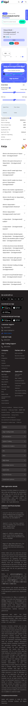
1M (5, 56)
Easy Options (4, 382)
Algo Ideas (4, 384)
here (17, 582)
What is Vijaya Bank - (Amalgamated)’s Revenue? (11, 206)
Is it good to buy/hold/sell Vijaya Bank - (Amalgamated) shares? (12, 276)
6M (11, 56)
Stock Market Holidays (20, 393)
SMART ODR (22, 410)
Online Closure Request (17, 412)
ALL (21, 56)
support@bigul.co (9, 330)
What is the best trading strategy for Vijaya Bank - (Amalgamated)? (13, 267)
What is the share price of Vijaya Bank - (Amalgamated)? (12, 155)
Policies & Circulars (18, 407)
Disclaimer (4, 410)
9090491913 (7, 327)
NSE (14, 582)
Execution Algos (5, 387)
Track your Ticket (12, 410)
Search (22, 22)
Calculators (18, 385)
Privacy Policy (8, 75)
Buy (11, 43)
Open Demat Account (18, 375)
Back (5, 13)
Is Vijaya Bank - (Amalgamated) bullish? (12, 220)
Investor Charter (5, 412)
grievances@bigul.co (16, 574)
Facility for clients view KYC (8, 417)
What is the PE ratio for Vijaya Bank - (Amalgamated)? (13, 198)
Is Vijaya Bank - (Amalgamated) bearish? (12, 228)
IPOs (2, 392)
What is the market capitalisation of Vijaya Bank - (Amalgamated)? (13, 191)
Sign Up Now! (14, 78)
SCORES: (3, 601)
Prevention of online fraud (8, 422)
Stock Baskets (5, 400)
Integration (4, 358)
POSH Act (19, 422)
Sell (16, 43)
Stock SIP (3, 389)
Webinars (17, 388)
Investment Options (20, 383)
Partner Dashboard (20, 358)
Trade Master (4, 377)
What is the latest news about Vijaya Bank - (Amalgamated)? (12, 283)
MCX (22, 582)
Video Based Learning (20, 390)
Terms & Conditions (17, 73)
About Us (3, 353)
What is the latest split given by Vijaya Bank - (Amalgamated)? (12, 259)
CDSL (11, 584)
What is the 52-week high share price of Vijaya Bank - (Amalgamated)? (12, 173)
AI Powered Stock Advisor (5, 397)
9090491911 (7, 340)
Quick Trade (4, 379)
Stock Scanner (5, 403)
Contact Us (4, 368)
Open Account (27, 15)
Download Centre (19, 380)
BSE (4, 584)
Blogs (2, 356)
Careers (3, 363)
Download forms (5, 415)
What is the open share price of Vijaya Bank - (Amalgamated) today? (12, 163)
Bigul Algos (4, 374)
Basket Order (4, 394)
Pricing (3, 360)
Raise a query (8, 333)
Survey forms (15, 415)
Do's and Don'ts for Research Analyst (11, 420)
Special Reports (19, 395)
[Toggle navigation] (24, 84)
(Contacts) (4, 508)
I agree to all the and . (14, 74)
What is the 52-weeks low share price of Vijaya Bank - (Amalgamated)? (12, 182)
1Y (16, 56)
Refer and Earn (19, 353)
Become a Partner (19, 356)
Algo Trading (18, 378)
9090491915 (7, 347)
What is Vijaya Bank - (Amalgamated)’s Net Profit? (11, 213)
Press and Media (5, 365)
